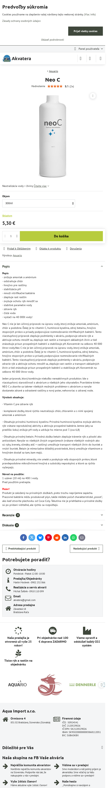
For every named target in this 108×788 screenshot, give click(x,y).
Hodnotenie (38, 86)
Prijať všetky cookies (85, 31)
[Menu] (100, 58)
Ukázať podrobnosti (52, 39)
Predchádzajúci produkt (21, 549)
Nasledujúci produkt (86, 549)
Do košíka (61, 236)
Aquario (17, 255)
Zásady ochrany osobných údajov (21, 21)
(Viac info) (90, 14)
